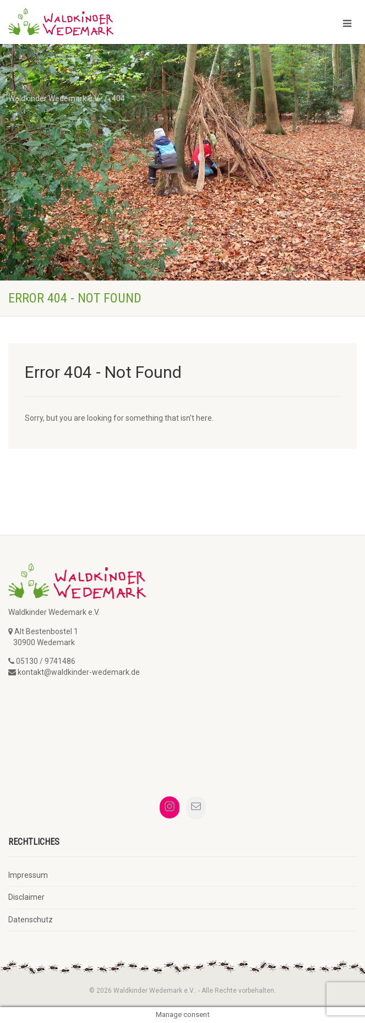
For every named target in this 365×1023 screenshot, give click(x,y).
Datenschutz (30, 919)
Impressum (28, 875)
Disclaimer (26, 897)
